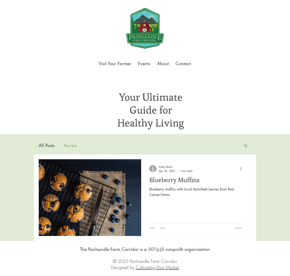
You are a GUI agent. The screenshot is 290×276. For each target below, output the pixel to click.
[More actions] (242, 168)
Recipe (70, 145)
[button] (246, 146)
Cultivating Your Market (157, 267)
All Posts (47, 145)
